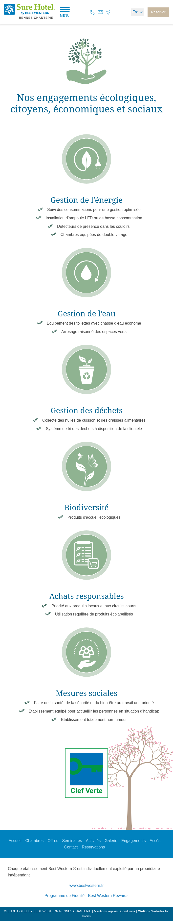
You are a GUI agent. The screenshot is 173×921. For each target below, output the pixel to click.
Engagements (133, 841)
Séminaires (72, 841)
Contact (71, 847)
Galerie (111, 841)
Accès (155, 841)
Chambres (34, 841)
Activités (93, 841)
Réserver (158, 12)
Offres (52, 841)
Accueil (15, 841)
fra (135, 12)
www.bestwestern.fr (86, 885)
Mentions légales (106, 911)
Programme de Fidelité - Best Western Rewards (86, 896)
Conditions (127, 911)
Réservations (93, 847)
